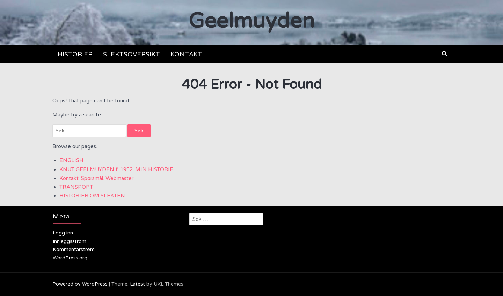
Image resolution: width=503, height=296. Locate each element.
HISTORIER (75, 54)
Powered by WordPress (80, 284)
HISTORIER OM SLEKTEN (92, 196)
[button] (444, 53)
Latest (137, 284)
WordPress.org (70, 258)
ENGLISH (71, 160)
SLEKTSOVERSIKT (131, 54)
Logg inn (63, 233)
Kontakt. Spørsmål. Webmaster (96, 178)
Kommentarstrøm (74, 249)
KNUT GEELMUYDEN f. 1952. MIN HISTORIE (116, 169)
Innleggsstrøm (69, 241)
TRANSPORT (76, 187)
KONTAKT (186, 54)
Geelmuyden (252, 21)
